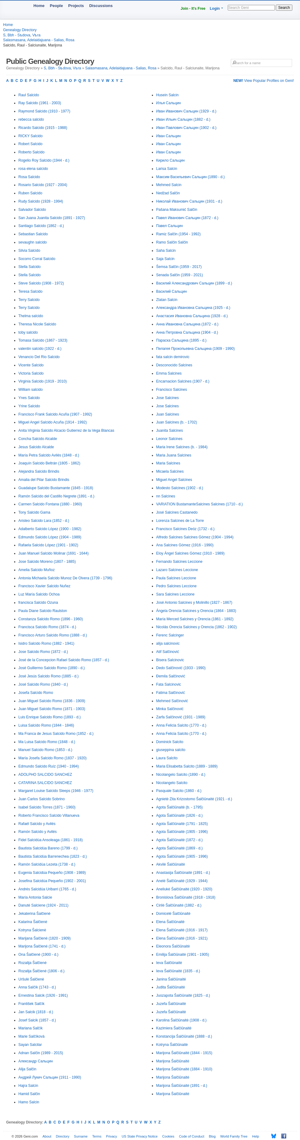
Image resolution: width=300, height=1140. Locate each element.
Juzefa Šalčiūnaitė (171, 1004)
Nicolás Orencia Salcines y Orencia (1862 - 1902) (196, 627)
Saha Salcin (166, 250)
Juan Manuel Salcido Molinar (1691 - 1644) (53, 553)
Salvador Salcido (32, 209)
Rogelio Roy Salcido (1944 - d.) (43, 160)
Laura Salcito (167, 758)
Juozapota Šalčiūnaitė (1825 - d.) (183, 995)
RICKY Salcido (30, 136)
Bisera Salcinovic (170, 660)
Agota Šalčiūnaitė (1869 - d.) (179, 848)
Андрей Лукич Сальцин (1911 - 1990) (49, 1077)
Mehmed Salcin (169, 185)
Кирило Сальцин (170, 160)
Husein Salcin (167, 95)
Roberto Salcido (31, 152)
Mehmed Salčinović (172, 701)
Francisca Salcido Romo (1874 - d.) (47, 627)
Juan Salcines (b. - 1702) (176, 422)
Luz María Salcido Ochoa (39, 594)
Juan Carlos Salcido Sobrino (41, 799)
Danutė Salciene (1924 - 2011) (43, 905)
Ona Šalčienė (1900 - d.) (38, 954)
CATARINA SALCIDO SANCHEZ (45, 783)
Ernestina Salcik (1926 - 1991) (43, 995)
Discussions (101, 5)
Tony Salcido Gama (34, 512)
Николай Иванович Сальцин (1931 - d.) (189, 201)
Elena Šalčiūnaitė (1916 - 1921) (182, 938)
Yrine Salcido (29, 406)
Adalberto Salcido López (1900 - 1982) (49, 529)
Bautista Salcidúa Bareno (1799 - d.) (47, 848)
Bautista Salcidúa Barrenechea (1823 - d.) (52, 856)
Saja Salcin (165, 259)
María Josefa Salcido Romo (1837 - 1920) (52, 758)
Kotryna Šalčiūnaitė (172, 1045)
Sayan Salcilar (30, 1045)
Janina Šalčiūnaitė (171, 979)
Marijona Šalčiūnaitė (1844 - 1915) (184, 1053)
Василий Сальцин (171, 291)
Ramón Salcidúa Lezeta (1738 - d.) (46, 864)
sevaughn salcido (32, 242)
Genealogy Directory (19, 30)
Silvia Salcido (29, 250)
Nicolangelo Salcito (171, 783)
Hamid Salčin (29, 1094)
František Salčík (31, 1004)
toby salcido (28, 332)
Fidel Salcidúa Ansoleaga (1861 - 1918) (50, 840)
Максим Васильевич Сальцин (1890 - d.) (190, 177)
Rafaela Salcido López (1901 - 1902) (48, 545)
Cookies (168, 1136)
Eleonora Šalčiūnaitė (173, 946)
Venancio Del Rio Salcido (39, 357)
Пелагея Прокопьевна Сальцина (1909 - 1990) (195, 348)
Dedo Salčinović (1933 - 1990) (180, 668)
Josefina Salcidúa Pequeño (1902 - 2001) (52, 881)
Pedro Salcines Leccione (176, 586)
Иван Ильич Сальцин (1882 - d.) (183, 119)
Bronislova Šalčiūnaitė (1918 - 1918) (185, 897)
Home (38, 5)
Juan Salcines (167, 414)
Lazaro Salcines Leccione (177, 570)
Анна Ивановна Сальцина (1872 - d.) (187, 324)
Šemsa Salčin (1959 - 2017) (179, 267)
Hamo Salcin (28, 1102)
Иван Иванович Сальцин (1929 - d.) (186, 111)
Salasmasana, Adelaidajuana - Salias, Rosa (38, 40)
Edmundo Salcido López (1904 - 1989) (49, 537)
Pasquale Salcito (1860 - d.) (178, 791)
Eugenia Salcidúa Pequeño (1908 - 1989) (52, 873)
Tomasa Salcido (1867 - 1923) (42, 340)
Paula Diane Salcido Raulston (42, 611)
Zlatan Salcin (166, 300)
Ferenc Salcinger (170, 635)
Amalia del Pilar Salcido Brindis (43, 480)
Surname (81, 1136)
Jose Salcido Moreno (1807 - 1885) (47, 561)
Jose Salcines (167, 398)
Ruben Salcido (30, 193)
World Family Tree (233, 1136)
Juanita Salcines (169, 430)
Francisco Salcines (171, 389)
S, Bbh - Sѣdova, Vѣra (21, 35)
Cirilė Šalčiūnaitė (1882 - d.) (178, 905)
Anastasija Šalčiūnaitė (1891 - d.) (183, 873)
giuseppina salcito (170, 750)
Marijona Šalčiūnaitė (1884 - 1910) (184, 1069)
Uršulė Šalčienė (31, 979)
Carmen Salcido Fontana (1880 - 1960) (50, 504)
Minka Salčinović (169, 709)
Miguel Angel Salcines (174, 480)
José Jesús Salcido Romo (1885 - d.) (48, 676)
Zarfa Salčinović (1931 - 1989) (180, 717)
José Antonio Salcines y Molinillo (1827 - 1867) (194, 602)
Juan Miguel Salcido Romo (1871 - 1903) (51, 709)
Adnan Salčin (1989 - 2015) (40, 1053)
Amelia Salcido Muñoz (36, 570)
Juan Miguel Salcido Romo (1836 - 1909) (51, 701)
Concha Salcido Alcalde (37, 439)
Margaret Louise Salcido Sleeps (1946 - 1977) (55, 791)
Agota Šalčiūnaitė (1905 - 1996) (182, 832)
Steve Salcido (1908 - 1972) (41, 283)
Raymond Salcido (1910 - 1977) (44, 111)
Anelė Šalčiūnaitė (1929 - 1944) (182, 881)
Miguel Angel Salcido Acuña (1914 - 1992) (52, 422)
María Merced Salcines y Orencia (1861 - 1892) (195, 619)
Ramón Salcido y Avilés (37, 832)
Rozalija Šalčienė (32, 963)
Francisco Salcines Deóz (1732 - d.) (185, 529)
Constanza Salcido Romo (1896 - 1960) (50, 619)
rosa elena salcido (33, 169)
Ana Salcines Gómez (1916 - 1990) (184, 545)
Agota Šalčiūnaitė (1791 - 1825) (182, 824)
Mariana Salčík (30, 1028)
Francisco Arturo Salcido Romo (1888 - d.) (52, 635)
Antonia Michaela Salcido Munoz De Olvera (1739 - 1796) (65, 578)
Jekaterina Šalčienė (34, 913)
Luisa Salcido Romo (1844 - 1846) (46, 725)
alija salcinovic (168, 643)
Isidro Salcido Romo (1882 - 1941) (46, 643)
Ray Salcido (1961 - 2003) (39, 103)
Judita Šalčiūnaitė (170, 987)
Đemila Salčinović (170, 676)
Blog (212, 1136)
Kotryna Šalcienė (32, 930)
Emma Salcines (169, 373)
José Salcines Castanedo (176, 512)
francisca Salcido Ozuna (38, 602)
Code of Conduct (191, 1136)
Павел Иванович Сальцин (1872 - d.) (187, 218)
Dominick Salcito (169, 742)
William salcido (30, 389)
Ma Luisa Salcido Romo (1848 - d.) (46, 742)
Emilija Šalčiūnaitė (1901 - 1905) (182, 954)
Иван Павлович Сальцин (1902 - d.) (186, 128)
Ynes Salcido (29, 398)
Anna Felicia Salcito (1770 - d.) (181, 725)
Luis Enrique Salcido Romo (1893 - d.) (49, 717)
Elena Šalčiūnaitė (170, 922)
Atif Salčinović (167, 652)
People (56, 5)
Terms (96, 1136)
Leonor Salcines (169, 439)
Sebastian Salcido (33, 234)
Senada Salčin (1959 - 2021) (179, 275)
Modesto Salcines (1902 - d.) (179, 488)
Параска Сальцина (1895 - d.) (181, 340)
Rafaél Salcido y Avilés (36, 824)
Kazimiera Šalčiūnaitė (173, 1028)
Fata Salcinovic (168, 684)
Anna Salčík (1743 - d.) (37, 987)
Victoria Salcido (31, 373)
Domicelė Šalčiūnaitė (173, 913)
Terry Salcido (28, 300)
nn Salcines (165, 496)
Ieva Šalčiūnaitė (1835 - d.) (178, 971)
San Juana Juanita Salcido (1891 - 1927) (51, 218)
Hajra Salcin (28, 1085)
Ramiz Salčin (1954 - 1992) (178, 234)
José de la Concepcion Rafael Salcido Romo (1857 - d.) (63, 660)
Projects (76, 5)
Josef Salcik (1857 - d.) (37, 1020)
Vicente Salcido (31, 365)
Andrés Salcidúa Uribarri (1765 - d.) (47, 889)
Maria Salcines (168, 463)
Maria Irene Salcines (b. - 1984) (182, 447)
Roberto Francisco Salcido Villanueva (48, 815)
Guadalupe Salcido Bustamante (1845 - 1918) (55, 488)
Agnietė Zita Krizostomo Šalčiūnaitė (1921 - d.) (194, 799)
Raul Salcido (28, 95)
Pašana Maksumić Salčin (176, 209)
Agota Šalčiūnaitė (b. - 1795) (179, 807)
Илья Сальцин (168, 103)
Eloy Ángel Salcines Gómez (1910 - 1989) (190, 553)
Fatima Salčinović (170, 693)
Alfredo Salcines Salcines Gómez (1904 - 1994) (195, 537)
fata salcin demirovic (172, 357)
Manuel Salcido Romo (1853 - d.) (45, 750)
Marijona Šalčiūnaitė (172, 1061)
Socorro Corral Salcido (36, 259)
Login (215, 8)
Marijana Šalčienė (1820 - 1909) (44, 938)
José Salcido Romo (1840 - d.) (43, 684)
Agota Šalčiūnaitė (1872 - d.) (179, 840)
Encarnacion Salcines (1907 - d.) (182, 381)
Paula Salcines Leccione (176, 578)
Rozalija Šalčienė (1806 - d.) (41, 971)
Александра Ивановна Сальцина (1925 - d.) (193, 308)
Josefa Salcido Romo (35, 693)
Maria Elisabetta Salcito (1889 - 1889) (187, 766)
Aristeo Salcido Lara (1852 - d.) (43, 521)
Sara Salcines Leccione (175, 594)
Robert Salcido (30, 144)
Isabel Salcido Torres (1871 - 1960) (47, 807)
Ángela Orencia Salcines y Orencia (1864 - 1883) (196, 611)
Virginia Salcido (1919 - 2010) (42, 381)
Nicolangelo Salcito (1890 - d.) (180, 774)
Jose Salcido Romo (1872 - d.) (43, 652)
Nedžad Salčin (168, 193)
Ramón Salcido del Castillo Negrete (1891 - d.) (56, 496)
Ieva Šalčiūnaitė (169, 963)
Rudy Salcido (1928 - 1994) (40, 201)
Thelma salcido (30, 316)
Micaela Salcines (170, 471)
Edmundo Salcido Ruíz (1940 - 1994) (48, 766)
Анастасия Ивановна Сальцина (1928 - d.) (192, 316)
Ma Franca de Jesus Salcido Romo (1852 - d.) (55, 733)
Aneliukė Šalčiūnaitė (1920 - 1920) (184, 889)
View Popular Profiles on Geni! (263, 81)
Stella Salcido (29, 267)
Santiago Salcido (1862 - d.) (41, 226)
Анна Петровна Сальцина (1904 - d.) (187, 332)
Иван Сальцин (168, 136)
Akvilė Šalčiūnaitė (170, 864)
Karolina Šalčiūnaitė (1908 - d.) (181, 1020)
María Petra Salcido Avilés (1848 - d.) (48, 455)
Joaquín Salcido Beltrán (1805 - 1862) (49, 463)
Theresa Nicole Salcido (37, 324)
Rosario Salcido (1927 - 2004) (42, 185)
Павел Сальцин (169, 226)
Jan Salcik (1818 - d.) (35, 1012)
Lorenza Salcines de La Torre (180, 521)
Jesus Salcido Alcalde (36, 447)
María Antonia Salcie (35, 897)
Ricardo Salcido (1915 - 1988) (42, 128)
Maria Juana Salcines (173, 455)
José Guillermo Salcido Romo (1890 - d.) (51, 668)
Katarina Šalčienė (32, 922)
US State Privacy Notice (139, 1136)
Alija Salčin (27, 1069)
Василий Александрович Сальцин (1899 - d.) (194, 283)
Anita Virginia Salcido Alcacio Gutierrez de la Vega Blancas (66, 430)
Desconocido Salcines (174, 365)
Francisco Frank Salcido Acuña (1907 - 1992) (55, 414)
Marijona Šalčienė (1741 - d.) (42, 946)
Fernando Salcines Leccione (179, 561)
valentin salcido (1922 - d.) (40, 348)
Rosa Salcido (29, 177)
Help (255, 1136)
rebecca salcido (31, 119)
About (47, 1136)
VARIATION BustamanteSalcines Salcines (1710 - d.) (199, 504)
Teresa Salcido (30, 291)
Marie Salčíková (31, 1036)
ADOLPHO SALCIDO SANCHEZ (45, 774)
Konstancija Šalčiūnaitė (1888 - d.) (184, 1036)
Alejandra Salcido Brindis (38, 471)
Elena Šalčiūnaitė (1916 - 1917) (182, 930)
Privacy (111, 1136)
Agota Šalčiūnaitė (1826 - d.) (179, 815)
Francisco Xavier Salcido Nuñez (44, 586)
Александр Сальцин (35, 1061)
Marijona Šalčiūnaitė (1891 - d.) (181, 1085)
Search (284, 7)
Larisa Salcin (166, 169)
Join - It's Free (193, 8)
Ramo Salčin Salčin (172, 242)
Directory (62, 1136)
